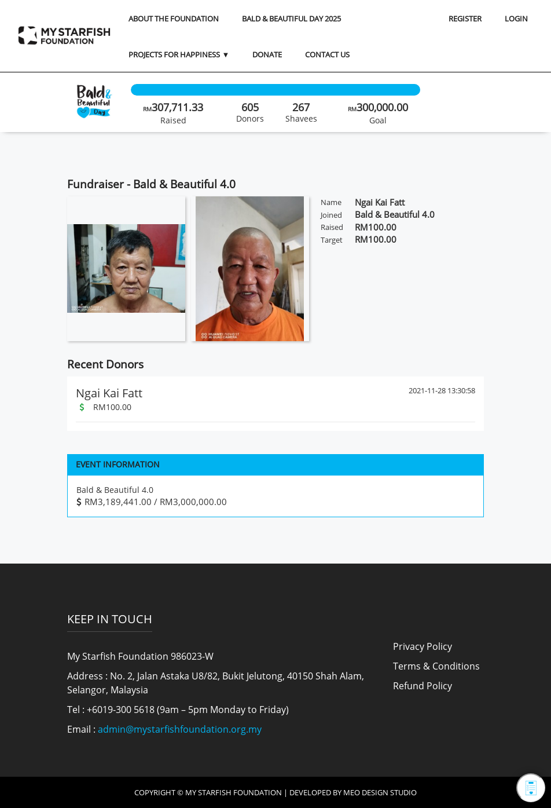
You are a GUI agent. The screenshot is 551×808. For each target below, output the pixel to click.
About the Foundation (173, 18)
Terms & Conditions (436, 666)
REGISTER (465, 18)
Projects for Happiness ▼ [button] (178, 54)
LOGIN (516, 18)
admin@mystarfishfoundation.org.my (180, 729)
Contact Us (327, 54)
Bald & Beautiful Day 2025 (291, 18)
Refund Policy (422, 685)
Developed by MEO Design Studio (353, 792)
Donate (267, 54)
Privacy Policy (422, 646)
